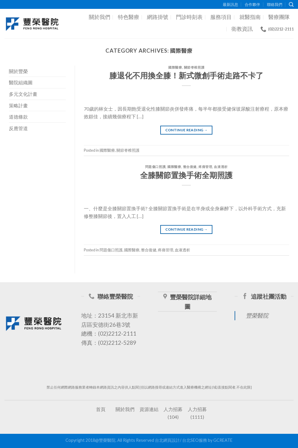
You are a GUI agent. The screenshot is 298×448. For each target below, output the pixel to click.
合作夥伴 (252, 4)
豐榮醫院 (257, 315)
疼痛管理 (205, 167)
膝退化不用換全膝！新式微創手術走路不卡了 (186, 75)
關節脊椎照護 (194, 67)
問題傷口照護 (155, 167)
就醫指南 (250, 17)
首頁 (100, 409)
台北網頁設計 (167, 440)
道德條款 (18, 116)
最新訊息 (230, 4)
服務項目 (221, 17)
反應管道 (18, 128)
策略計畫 (18, 105)
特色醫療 (128, 17)
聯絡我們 (274, 4)
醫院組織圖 (21, 82)
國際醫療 (175, 67)
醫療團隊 (279, 17)
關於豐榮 (18, 71)
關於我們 (99, 17)
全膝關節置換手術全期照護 (186, 175)
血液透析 (220, 167)
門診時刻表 (189, 17)
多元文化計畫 (23, 94)
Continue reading (186, 130)
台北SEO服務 (194, 440)
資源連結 (149, 409)
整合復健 (190, 167)
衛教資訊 (242, 29)
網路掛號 (157, 17)
